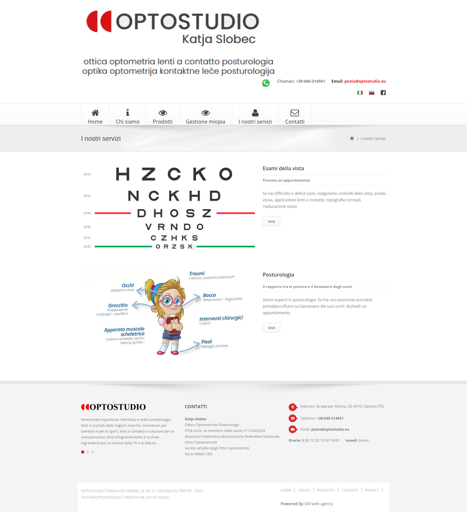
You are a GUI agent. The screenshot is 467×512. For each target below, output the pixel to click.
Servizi (304, 490)
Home (95, 117)
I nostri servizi (255, 117)
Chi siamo (127, 117)
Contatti (295, 117)
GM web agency (319, 503)
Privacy (372, 490)
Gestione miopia (205, 117)
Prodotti (163, 117)
